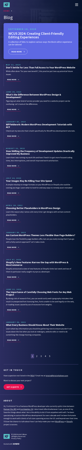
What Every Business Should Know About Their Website (35, 324)
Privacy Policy (16, 438)
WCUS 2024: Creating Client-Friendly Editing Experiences (36, 35)
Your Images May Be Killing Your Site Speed (29, 180)
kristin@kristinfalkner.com (57, 375)
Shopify (69, 421)
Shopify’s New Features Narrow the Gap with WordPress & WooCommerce (37, 263)
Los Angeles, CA (26, 409)
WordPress (59, 421)
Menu (76, 4)
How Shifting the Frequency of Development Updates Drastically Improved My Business (40, 152)
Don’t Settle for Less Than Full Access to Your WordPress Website (40, 67)
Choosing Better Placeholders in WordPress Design (33, 208)
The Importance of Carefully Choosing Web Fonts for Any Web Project (38, 293)
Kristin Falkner (8, 4)
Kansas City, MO (10, 409)
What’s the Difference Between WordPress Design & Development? (33, 96)
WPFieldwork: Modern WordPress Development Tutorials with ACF (39, 126)
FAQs (32, 375)
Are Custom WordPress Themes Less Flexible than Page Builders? (40, 235)
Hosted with (11, 444)
